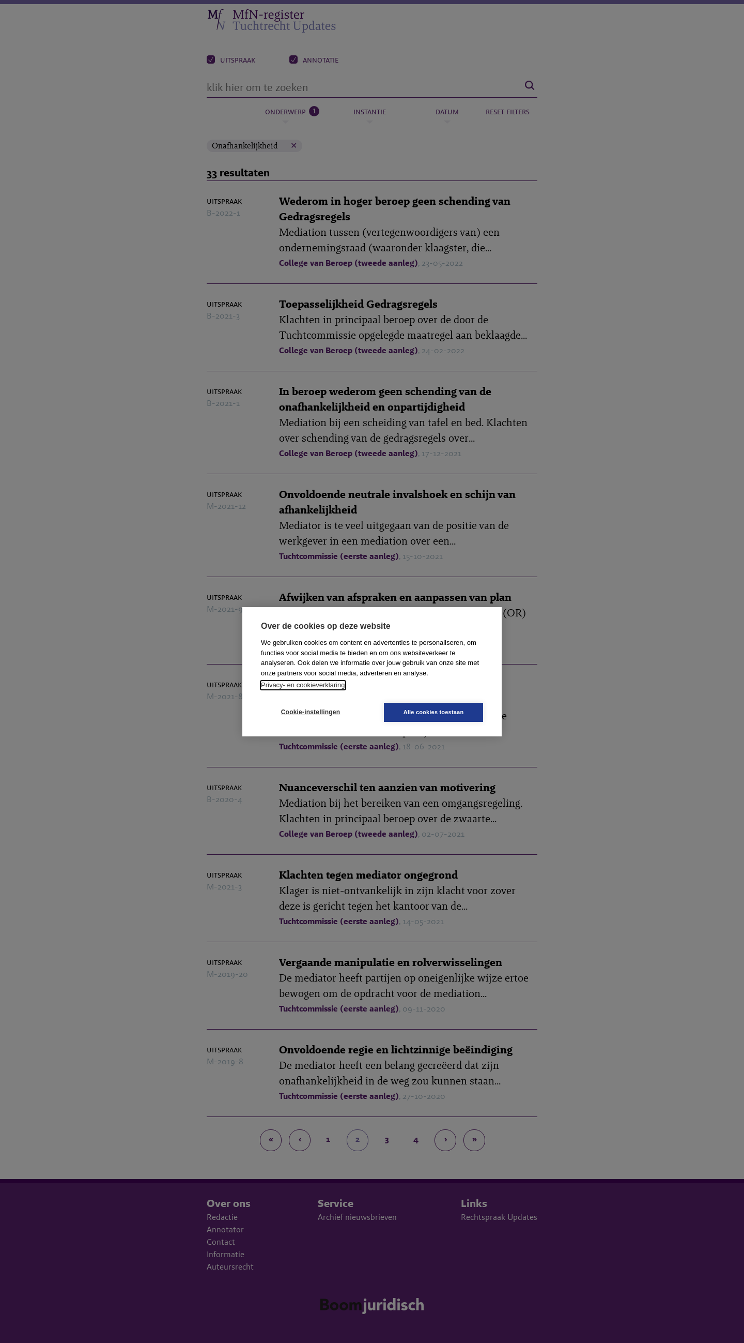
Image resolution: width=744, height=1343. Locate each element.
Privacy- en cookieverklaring (303, 685)
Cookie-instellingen (310, 712)
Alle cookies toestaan (434, 712)
